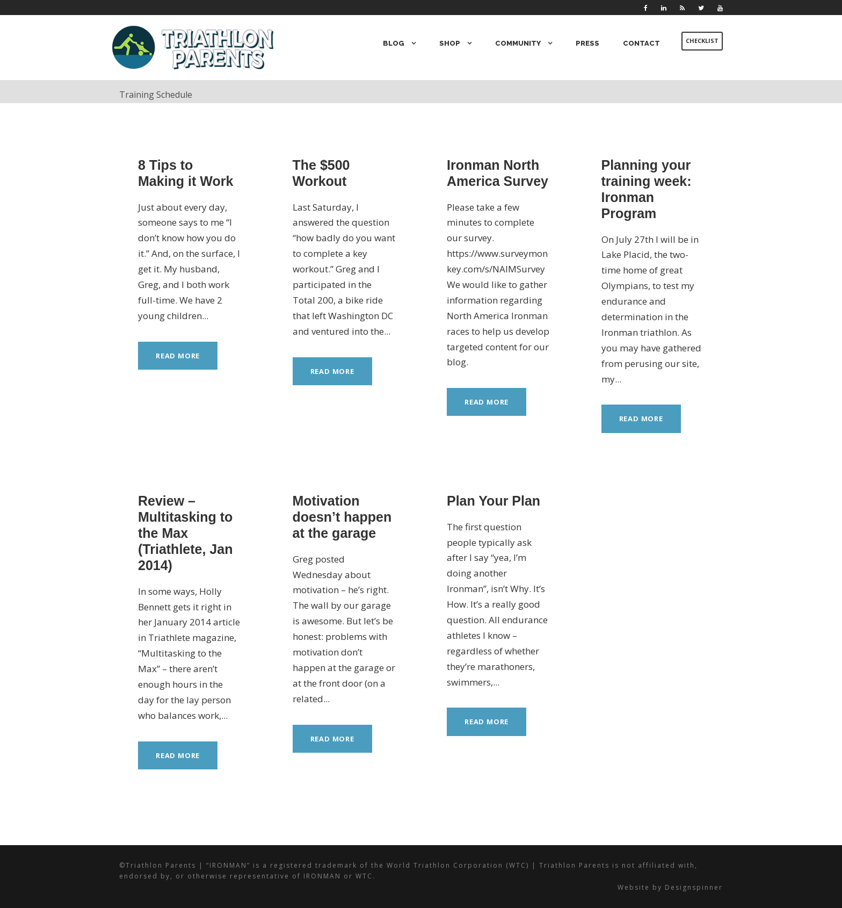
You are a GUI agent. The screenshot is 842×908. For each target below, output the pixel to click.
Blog (400, 43)
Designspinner (695, 887)
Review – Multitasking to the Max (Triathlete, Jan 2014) (185, 533)
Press (589, 43)
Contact (642, 43)
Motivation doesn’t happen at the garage (342, 517)
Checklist (701, 41)
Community (521, 43)
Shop (455, 43)
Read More (179, 355)
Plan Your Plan (493, 500)
